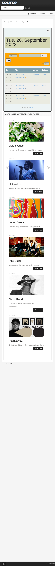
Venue (35, 70)
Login (29, 8)
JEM (31, 107)
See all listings (20, 22)
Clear (8, 60)
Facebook (33, 13)
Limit (42, 64)
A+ (45, 22)
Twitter (51, 13)
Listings (12, 22)
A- (50, 22)
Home (5, 22)
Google (43, 13)
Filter (7, 56)
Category (46, 70)
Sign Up (26, 8)
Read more (38, 153)
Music (44, 75)
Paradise (36, 75)
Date (8, 70)
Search (44, 56)
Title (16, 70)
